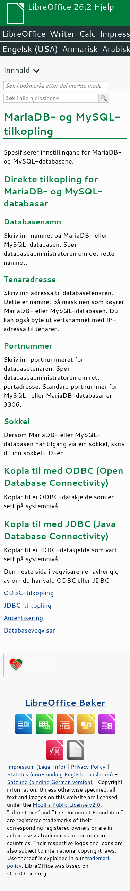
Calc (87, 33)
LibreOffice (23, 33)
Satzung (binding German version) (50, 782)
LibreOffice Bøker (65, 702)
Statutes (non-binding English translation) (60, 774)
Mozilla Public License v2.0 (67, 805)
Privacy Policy (88, 766)
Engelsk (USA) (30, 49)
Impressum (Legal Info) (36, 766)
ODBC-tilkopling (28, 592)
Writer (62, 33)
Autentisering (23, 617)
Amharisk (80, 49)
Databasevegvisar (29, 630)
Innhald (16, 69)
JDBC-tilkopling (27, 605)
